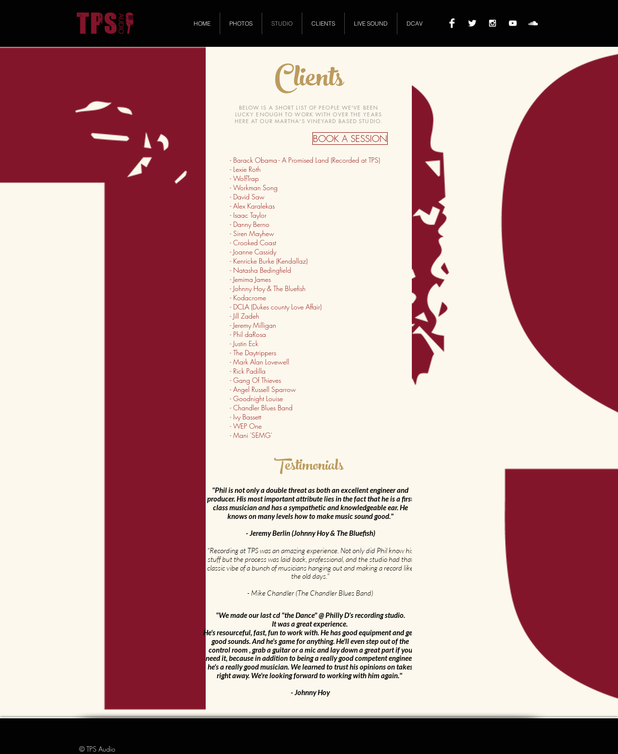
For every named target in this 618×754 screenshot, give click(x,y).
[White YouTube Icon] (513, 23)
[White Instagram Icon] (492, 23)
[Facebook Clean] (452, 23)
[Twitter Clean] (472, 23)
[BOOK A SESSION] (350, 138)
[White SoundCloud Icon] (533, 23)
